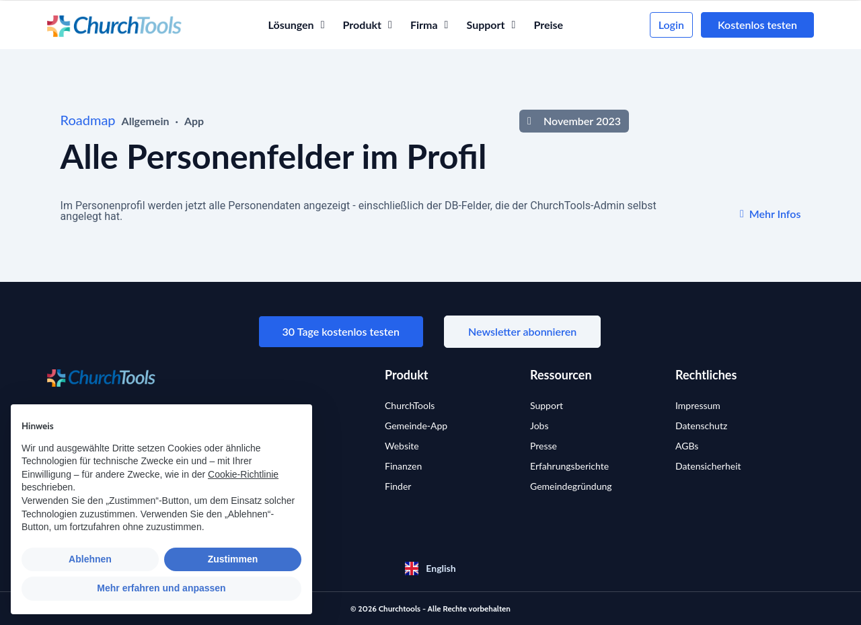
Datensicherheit (708, 466)
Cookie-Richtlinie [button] (243, 474)
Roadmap (88, 120)
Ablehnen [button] (90, 559)
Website (402, 445)
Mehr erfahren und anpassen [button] (161, 588)
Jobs (539, 425)
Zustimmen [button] (233, 559)
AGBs (686, 445)
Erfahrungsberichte (569, 466)
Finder (398, 486)
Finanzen (403, 466)
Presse (543, 445)
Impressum (697, 405)
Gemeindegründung (571, 486)
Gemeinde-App (416, 425)
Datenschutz (701, 425)
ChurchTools (410, 405)
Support (546, 405)
